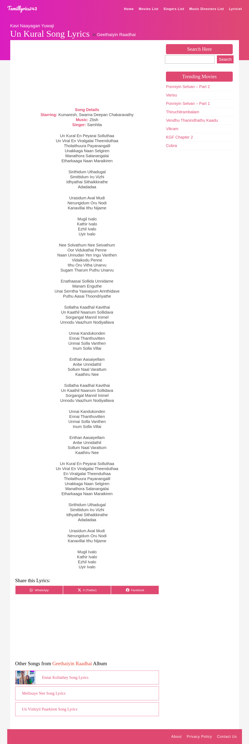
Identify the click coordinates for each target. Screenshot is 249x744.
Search (225, 59)
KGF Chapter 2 (179, 137)
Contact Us (227, 737)
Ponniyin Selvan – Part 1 (188, 103)
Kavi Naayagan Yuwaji (32, 25)
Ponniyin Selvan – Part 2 (188, 86)
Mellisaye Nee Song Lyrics (44, 693)
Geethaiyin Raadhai (116, 34)
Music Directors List (206, 9)
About (176, 737)
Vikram (172, 129)
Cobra (171, 145)
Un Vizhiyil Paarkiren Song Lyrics (49, 709)
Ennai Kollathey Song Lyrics (65, 677)
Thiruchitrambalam (182, 112)
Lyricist (235, 9)
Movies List (149, 9)
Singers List (174, 9)
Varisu (171, 95)
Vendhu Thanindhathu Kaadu (192, 120)
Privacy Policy (199, 737)
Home (129, 9)
